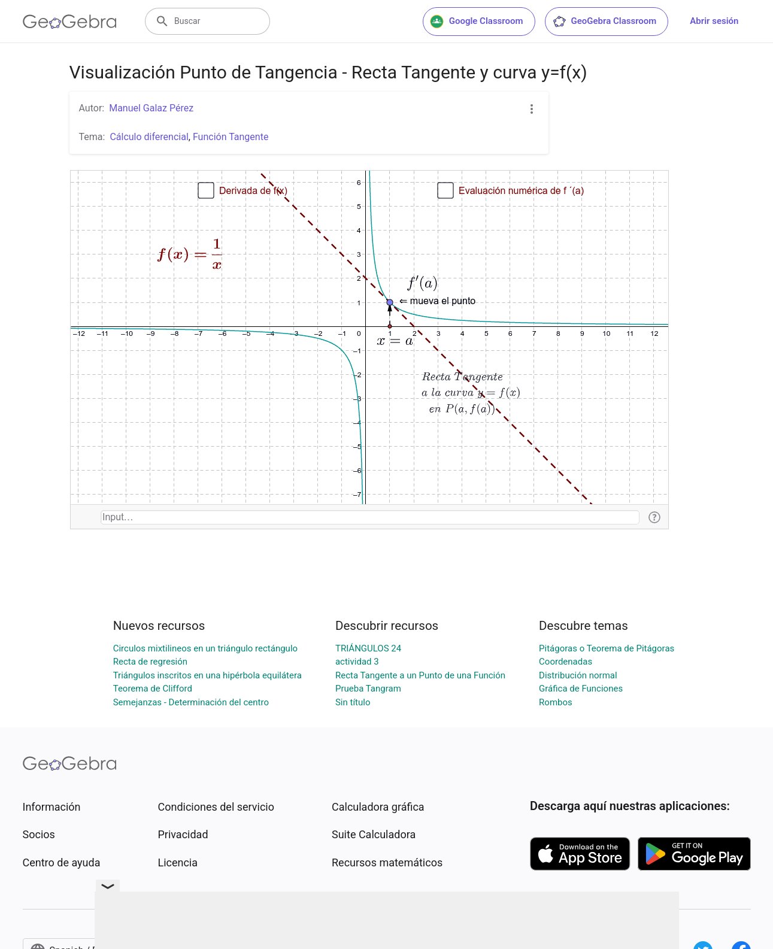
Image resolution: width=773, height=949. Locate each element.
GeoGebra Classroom (604, 21)
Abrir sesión (714, 21)
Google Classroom (476, 21)
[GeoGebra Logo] (70, 21)
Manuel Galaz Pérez (151, 108)
